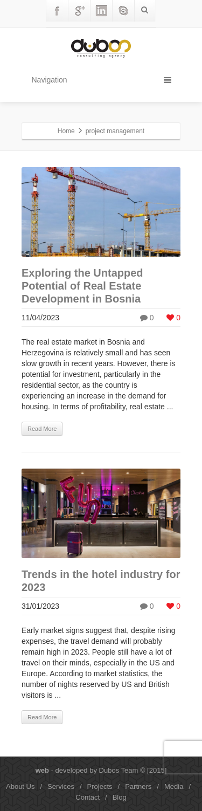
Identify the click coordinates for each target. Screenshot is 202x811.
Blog (120, 797)
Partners (138, 786)
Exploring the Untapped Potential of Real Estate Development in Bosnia (82, 286)
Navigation (101, 79)
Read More (42, 428)
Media (173, 786)
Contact (87, 797)
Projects (100, 786)
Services (60, 786)
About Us (20, 786)
